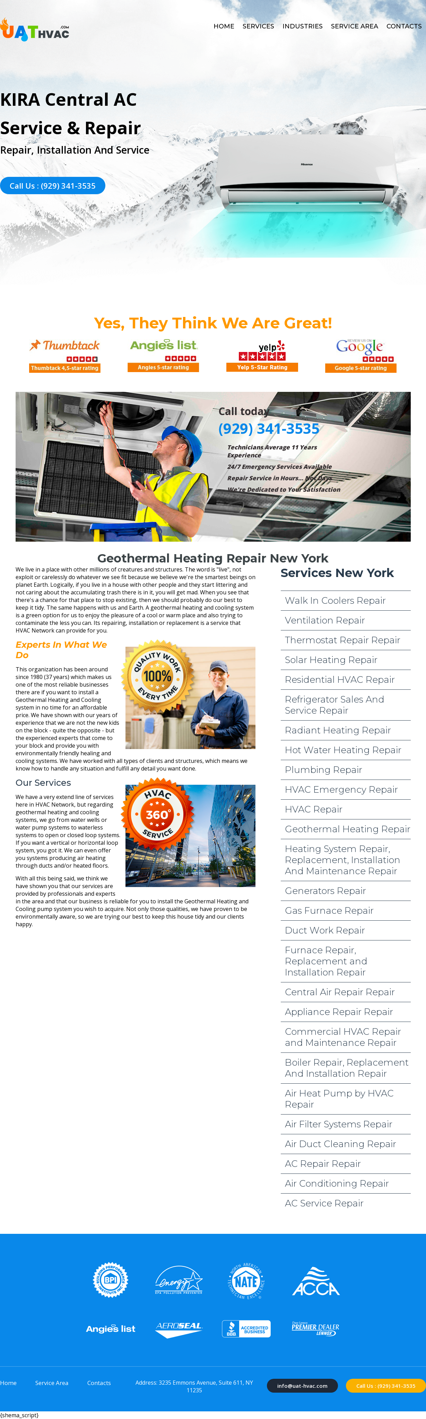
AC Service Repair (324, 1203)
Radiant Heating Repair (338, 730)
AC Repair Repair (323, 1163)
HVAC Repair (313, 809)
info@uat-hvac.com (302, 1385)
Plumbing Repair (323, 769)
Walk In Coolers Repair (335, 600)
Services (258, 26)
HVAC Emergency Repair (341, 789)
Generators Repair (325, 890)
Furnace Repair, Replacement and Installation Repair (326, 961)
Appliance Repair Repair (339, 1011)
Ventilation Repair (325, 620)
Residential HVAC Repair (340, 679)
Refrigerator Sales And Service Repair (334, 705)
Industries (302, 26)
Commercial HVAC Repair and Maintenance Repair (343, 1037)
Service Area (354, 26)
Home (224, 26)
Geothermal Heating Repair (347, 829)
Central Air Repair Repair (340, 992)
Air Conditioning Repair (337, 1183)
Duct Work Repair (325, 930)
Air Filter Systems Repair (338, 1124)
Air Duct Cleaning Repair (340, 1144)
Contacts (404, 26)
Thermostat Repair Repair (342, 640)
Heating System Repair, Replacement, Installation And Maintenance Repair (342, 860)
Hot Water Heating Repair (343, 750)
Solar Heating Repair (331, 659)
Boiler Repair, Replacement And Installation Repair (347, 1068)
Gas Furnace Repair (329, 910)
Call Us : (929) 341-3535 (53, 185)
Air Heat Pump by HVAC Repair (339, 1099)
